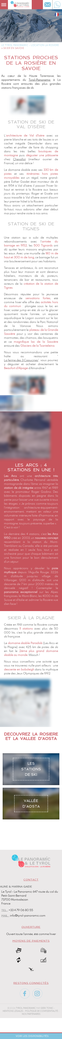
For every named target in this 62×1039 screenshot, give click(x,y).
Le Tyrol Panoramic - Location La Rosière (30, 45)
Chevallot (19, 159)
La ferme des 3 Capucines (21, 360)
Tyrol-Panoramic (40, 80)
